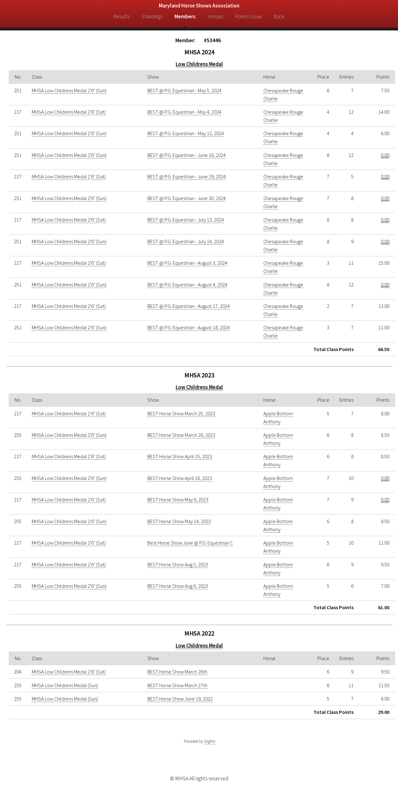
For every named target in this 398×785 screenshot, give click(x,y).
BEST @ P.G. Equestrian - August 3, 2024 (187, 263)
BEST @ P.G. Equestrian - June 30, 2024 (186, 198)
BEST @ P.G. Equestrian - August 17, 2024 (188, 306)
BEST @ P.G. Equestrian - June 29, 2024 (186, 176)
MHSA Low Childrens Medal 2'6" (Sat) (69, 112)
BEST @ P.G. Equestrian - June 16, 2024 (186, 155)
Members (185, 16)
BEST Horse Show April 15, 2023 (179, 456)
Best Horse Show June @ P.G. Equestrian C (190, 543)
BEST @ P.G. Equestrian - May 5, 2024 (184, 90)
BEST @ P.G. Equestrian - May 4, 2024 (184, 112)
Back (279, 16)
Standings (152, 16)
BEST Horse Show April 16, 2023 (179, 478)
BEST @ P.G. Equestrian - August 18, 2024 (188, 327)
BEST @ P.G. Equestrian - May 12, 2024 (185, 133)
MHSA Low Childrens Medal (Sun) (65, 685)
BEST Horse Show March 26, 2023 (181, 435)
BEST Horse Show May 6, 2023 (177, 499)
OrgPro (209, 741)
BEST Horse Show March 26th (177, 672)
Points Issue (248, 16)
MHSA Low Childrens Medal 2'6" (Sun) (69, 90)
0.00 (385, 155)
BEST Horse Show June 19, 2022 (180, 699)
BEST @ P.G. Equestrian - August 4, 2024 (187, 284)
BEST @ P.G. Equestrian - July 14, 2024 (185, 241)
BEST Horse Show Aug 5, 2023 (177, 564)
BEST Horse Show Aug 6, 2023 (177, 586)
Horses (215, 16)
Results (121, 16)
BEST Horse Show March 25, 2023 (181, 413)
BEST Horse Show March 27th (177, 685)
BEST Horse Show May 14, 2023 (179, 521)
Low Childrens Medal (199, 64)
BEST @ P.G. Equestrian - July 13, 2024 (185, 220)
